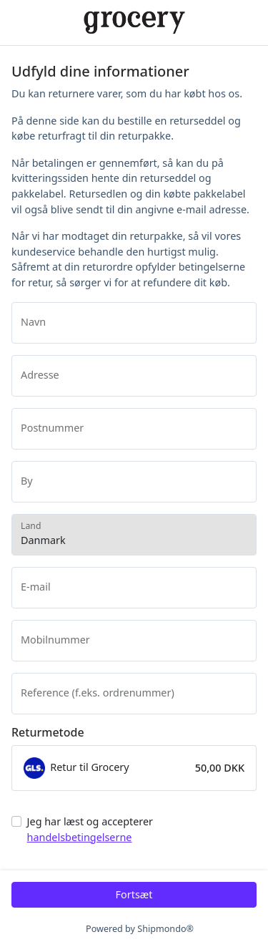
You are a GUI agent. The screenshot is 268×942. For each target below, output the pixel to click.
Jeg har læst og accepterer (90, 829)
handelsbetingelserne (79, 837)
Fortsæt (134, 894)
